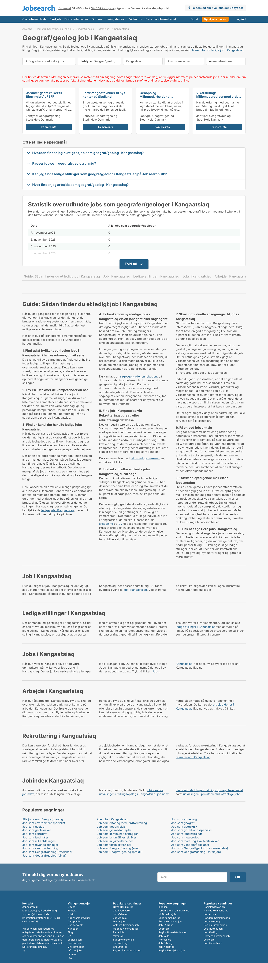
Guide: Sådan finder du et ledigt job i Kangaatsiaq (62, 276)
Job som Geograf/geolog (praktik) (120, 852)
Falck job (118, 932)
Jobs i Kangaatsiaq (197, 276)
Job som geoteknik (184, 826)
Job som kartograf (34, 833)
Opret (194, 19)
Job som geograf (183, 823)
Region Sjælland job (215, 924)
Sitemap (72, 954)
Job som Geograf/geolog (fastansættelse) (199, 848)
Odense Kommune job (126, 928)
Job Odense (120, 914)
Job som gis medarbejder (114, 830)
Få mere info (48, 127)
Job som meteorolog (185, 837)
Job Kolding (211, 932)
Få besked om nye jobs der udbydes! (217, 8)
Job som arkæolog (184, 819)
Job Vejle (163, 935)
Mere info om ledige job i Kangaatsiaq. (218, 50)
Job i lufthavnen (213, 928)
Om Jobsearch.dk (34, 19)
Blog (70, 932)
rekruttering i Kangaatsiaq (193, 757)
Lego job (209, 939)
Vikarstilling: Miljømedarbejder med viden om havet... (218, 96)
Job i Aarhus (165, 924)
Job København (213, 943)
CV (120, 523)
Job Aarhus (119, 917)
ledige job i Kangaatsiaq (57, 510)
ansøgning (106, 523)
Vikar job (118, 935)
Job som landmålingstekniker (116, 837)
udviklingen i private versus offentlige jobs (211, 794)
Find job (55, 19)
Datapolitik (74, 921)
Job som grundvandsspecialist (191, 830)
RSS (70, 957)
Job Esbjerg (165, 943)
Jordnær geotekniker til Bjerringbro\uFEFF (44, 94)
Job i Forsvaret (122, 910)
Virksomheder (76, 946)
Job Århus (210, 914)
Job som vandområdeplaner (190, 844)
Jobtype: (32, 116)
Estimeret (64, 8)
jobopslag (103, 8)
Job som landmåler (35, 837)
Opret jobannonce (215, 19)
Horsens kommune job (217, 935)
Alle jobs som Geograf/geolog (42, 819)
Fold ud (131, 264)
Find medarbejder (76, 19)
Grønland (104, 28)
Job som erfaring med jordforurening (122, 823)
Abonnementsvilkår (79, 917)
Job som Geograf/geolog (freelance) (47, 852)
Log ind (241, 19)
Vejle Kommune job (169, 917)
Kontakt (72, 910)
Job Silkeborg (212, 921)
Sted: (29, 119)
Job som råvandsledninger (40, 844)
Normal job (164, 939)
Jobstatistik (74, 943)
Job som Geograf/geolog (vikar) (44, 855)
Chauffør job (120, 946)
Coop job (163, 928)
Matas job (119, 921)
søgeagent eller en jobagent (139, 376)
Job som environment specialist (43, 823)
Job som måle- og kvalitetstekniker (195, 841)
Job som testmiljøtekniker (114, 844)
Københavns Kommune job (173, 910)
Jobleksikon (75, 939)
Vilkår (71, 914)
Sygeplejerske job (123, 939)
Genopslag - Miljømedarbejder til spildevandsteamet (155, 96)
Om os (71, 906)
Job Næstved (166, 946)
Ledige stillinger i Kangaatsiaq (156, 276)
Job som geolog (33, 826)
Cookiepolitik (75, 924)
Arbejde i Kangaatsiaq (231, 276)
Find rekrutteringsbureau (109, 19)
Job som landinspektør (186, 833)
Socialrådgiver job (214, 906)
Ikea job (163, 906)
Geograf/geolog (85, 28)
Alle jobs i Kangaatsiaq (112, 819)
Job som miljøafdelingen (39, 841)
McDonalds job (167, 914)
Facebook (24, 951)
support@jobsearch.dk (35, 914)
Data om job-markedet (161, 19)
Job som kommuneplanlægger (117, 833)
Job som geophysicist (111, 826)
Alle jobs (27, 28)
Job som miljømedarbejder (115, 841)
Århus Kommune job (170, 921)
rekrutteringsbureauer (145, 458)
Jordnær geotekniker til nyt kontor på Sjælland (104, 94)
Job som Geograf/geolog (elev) (118, 848)
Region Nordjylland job (171, 950)
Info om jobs (75, 950)
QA (69, 935)
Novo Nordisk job (123, 906)
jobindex (28, 794)
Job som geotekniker (36, 830)
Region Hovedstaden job (172, 932)
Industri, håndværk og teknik (54, 28)
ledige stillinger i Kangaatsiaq (195, 627)
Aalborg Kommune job (126, 924)
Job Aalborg (120, 943)
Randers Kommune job (217, 917)
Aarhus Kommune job (216, 910)
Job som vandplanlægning (40, 848)
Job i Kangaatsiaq (116, 276)
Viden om (135, 19)
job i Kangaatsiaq (135, 589)
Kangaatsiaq (121, 29)
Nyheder (73, 928)
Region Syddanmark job (127, 950)
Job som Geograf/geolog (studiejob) (196, 852)
